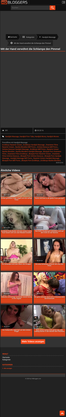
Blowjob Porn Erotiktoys (31, 161)
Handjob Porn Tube (27, 137)
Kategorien (6, 360)
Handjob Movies (53, 137)
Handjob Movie (40, 137)
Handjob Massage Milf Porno (21, 158)
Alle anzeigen (8, 368)
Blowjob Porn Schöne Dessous (32, 156)
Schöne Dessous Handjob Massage (15, 149)
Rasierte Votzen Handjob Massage (46, 158)
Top (62, 413)
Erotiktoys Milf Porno (38, 149)
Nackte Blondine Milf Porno (25, 147)
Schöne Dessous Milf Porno (47, 147)
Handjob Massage (12, 137)
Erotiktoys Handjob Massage (34, 145)
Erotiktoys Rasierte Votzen (12, 145)
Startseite (6, 357)
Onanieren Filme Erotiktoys (17, 154)
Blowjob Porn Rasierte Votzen (40, 154)
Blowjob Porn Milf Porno (11, 161)
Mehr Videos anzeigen (33, 341)
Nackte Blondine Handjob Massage (29, 152)
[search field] (30, 7)
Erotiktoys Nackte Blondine (51, 161)
